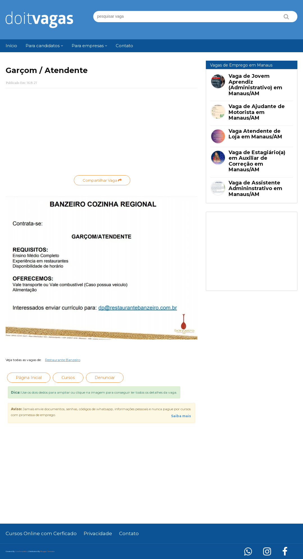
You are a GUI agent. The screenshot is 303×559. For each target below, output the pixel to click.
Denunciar (105, 377)
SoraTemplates (21, 551)
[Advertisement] (101, 133)
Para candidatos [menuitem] (43, 45)
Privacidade (98, 533)
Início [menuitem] (11, 45)
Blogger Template (47, 551)
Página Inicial (29, 377)
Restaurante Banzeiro (62, 360)
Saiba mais (181, 416)
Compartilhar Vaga (102, 180)
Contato (129, 533)
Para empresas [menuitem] (88, 45)
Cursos (68, 377)
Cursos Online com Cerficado (41, 533)
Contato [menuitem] (124, 45)
